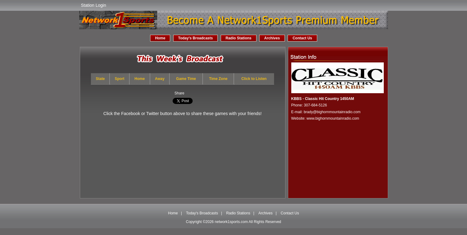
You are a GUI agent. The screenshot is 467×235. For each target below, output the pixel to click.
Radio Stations (239, 38)
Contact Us (302, 38)
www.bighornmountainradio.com (332, 118)
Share (179, 93)
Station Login (93, 5)
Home (160, 38)
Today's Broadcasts (195, 38)
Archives (272, 38)
